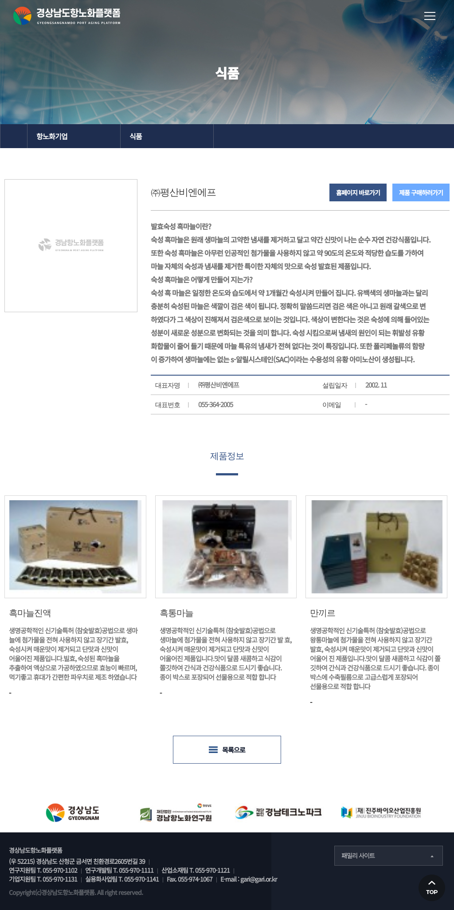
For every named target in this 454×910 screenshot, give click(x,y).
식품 (135, 136)
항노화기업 (51, 136)
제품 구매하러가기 (421, 192)
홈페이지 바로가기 (358, 192)
